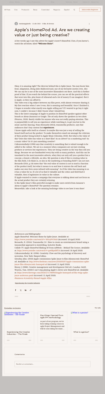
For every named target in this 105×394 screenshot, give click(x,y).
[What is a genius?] (86, 320)
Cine (15, 10)
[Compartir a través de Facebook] (16, 290)
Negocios (56, 10)
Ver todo (98, 308)
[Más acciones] (89, 23)
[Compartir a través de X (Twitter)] (21, 290)
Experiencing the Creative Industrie (27, 283)
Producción (25, 10)
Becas (35, 10)
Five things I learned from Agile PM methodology (51, 316)
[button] (74, 9)
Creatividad (45, 10)
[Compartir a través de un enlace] (31, 290)
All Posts (7, 10)
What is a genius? (81, 332)
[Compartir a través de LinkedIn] (26, 290)
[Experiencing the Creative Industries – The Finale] (19, 320)
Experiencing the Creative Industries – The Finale (18, 333)
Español (67, 10)
